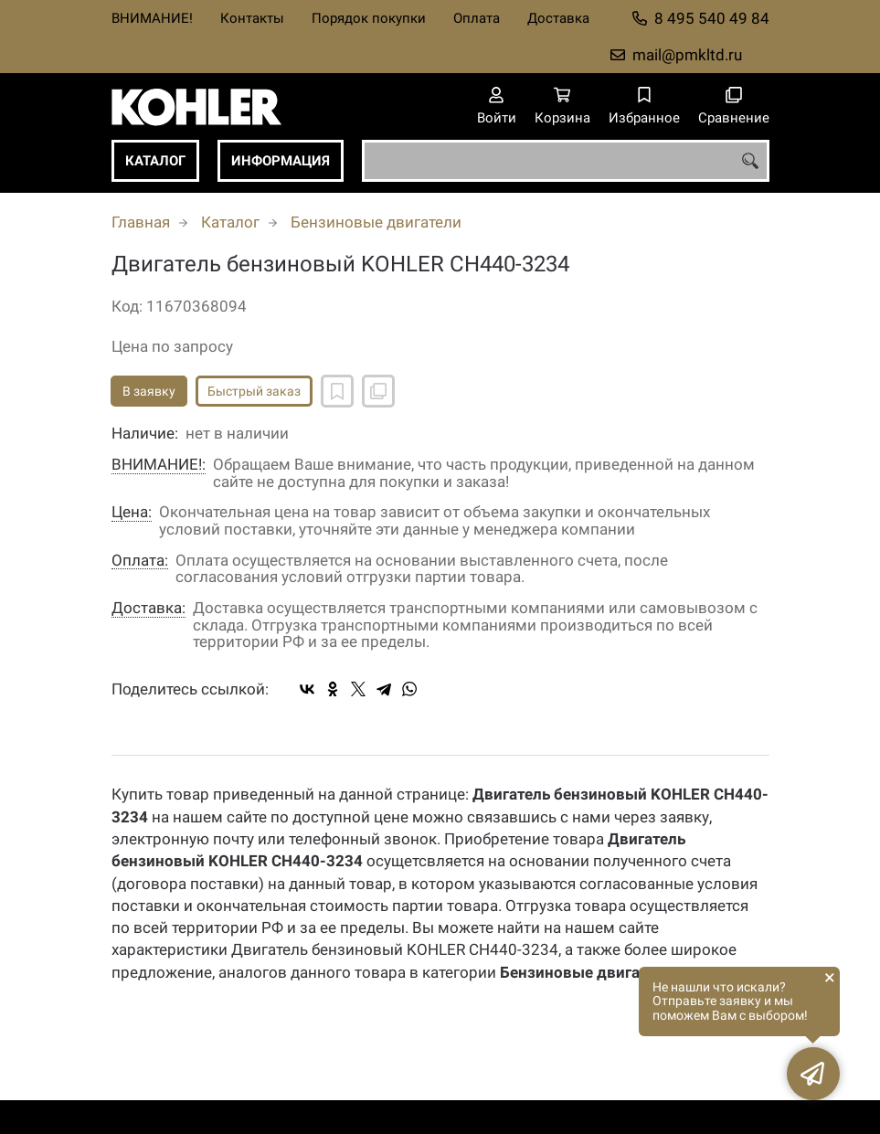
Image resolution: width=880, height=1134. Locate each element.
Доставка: (148, 608)
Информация (280, 161)
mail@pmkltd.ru (687, 55)
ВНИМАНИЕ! (152, 18)
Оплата (476, 18)
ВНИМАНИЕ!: (158, 464)
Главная (140, 222)
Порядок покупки (369, 18)
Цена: (131, 512)
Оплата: (139, 560)
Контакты (252, 18)
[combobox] (565, 161)
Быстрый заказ (254, 391)
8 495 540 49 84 (711, 18)
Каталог (155, 161)
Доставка (558, 18)
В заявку (148, 391)
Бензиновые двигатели (376, 222)
